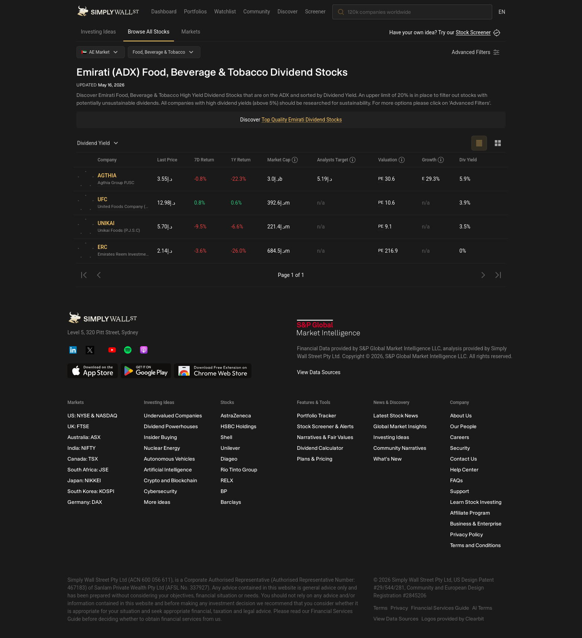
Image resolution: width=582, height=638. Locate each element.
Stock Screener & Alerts (325, 426)
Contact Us (463, 459)
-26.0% (238, 251)
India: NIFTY (81, 448)
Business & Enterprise (476, 524)
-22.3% (238, 179)
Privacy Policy (466, 534)
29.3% (431, 179)
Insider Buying (160, 437)
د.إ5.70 (165, 227)
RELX (227, 480)
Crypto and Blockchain (170, 480)
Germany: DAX (84, 502)
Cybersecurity (160, 491)
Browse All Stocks (149, 32)
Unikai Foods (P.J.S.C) (119, 230)
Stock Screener (473, 32)
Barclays (231, 502)
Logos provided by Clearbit (452, 619)
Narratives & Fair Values (325, 437)
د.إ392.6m (278, 203)
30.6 (386, 179)
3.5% (465, 227)
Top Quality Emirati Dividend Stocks (301, 120)
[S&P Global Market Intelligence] (328, 329)
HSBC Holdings (238, 426)
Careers (459, 437)
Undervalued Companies (173, 416)
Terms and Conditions (475, 545)
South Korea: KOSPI (90, 491)
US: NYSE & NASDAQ (92, 416)
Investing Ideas (98, 32)
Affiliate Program (470, 513)
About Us (461, 416)
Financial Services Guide (440, 608)
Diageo (229, 459)
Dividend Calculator (320, 448)
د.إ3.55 (165, 179)
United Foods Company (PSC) (124, 206)
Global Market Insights (400, 426)
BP (224, 491)
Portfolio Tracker (316, 416)
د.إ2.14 (165, 251)
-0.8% (200, 179)
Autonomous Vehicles (169, 459)
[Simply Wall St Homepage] (108, 11)
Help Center (464, 470)
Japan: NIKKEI (84, 480)
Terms (380, 608)
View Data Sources (319, 372)
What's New (387, 459)
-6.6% (237, 227)
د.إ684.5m (278, 251)
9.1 (385, 226)
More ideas (157, 502)
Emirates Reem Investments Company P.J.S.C (124, 254)
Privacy (399, 608)
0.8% (199, 203)
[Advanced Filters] (476, 52)
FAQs (456, 480)
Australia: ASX (84, 437)
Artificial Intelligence (168, 470)
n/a (321, 203)
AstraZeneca (236, 416)
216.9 (388, 251)
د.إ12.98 (166, 203)
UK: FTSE (78, 426)
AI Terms (482, 608)
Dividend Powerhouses (171, 426)
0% (462, 251)
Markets (190, 32)
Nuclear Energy (162, 448)
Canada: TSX (82, 459)
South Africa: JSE (87, 470)
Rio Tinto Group (239, 470)
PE (380, 178)
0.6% (236, 203)
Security (460, 448)
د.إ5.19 (324, 179)
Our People (463, 426)
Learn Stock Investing (476, 502)
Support (459, 491)
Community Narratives (399, 448)
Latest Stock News (395, 416)
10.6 (386, 202)
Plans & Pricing (314, 459)
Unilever (230, 448)
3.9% (465, 203)
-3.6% (200, 251)
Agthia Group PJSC (116, 183)
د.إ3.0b (274, 179)
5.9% (465, 179)
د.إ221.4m (278, 227)
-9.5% (200, 227)
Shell (226, 437)
